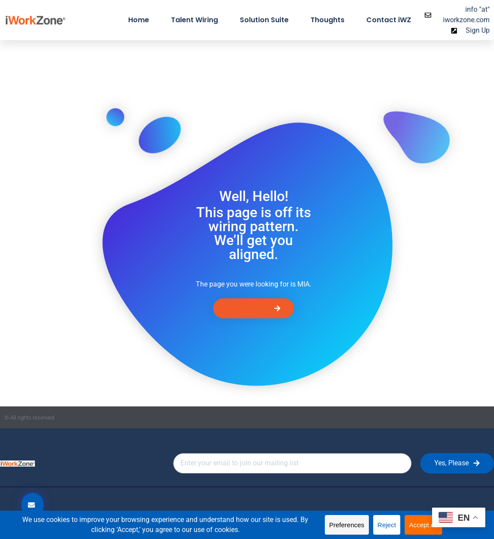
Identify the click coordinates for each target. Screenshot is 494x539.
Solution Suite (264, 20)
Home (138, 20)
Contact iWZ (388, 20)
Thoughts (327, 20)
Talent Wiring (194, 20)
